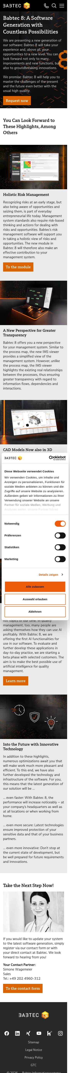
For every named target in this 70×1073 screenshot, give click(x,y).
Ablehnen (34, 611)
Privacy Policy (34, 1057)
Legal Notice (33, 1050)
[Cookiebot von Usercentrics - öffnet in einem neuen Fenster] (50, 458)
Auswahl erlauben (35, 599)
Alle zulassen (35, 586)
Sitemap (33, 1042)
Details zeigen (48, 574)
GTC (33, 1065)
